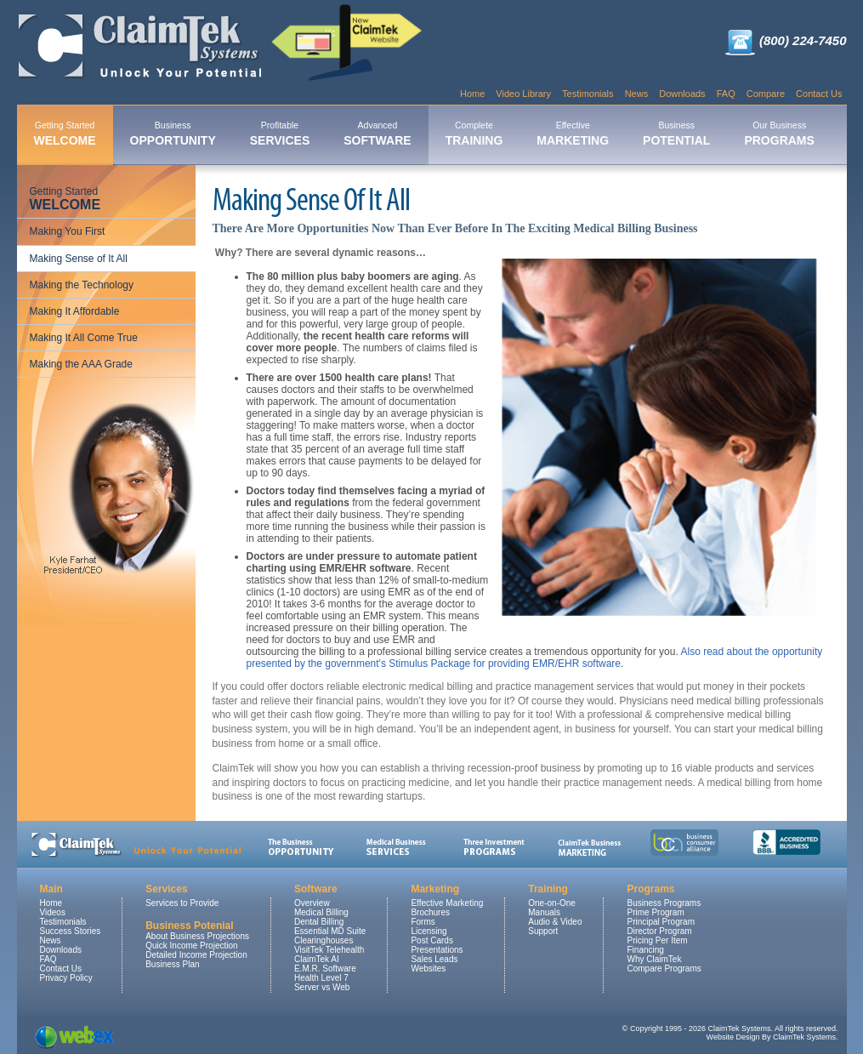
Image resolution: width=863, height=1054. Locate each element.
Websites (428, 968)
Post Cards (431, 940)
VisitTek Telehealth (329, 949)
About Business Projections (197, 936)
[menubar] (424, 135)
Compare (766, 93)
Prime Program (655, 912)
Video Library (523, 93)
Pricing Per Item (657, 940)
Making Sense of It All (79, 259)
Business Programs (664, 903)
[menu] (106, 279)
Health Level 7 (321, 978)
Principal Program (660, 921)
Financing (645, 949)
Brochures (430, 912)
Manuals (544, 912)
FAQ (726, 93)
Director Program (659, 931)
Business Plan (172, 964)
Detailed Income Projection (196, 955)
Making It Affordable (75, 311)
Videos (52, 912)
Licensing (428, 931)
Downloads (682, 93)
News (637, 93)
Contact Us (819, 93)
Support (543, 931)
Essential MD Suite (330, 931)
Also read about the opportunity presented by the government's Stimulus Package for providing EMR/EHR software (535, 657)
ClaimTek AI (316, 959)
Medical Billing (321, 912)
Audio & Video (555, 921)
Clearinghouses (324, 940)
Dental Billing (318, 921)
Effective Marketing (447, 903)
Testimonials (588, 93)
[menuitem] (65, 135)
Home (472, 93)
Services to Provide (182, 903)
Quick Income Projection (191, 945)
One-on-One (552, 903)
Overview (312, 903)
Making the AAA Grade (81, 364)
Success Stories (70, 931)
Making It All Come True (84, 338)
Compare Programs (664, 968)
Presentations (437, 949)
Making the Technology (82, 285)
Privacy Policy (66, 978)
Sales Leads (434, 959)
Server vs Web (321, 987)
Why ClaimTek (654, 959)
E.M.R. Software (325, 968)
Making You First (67, 231)
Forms (422, 921)
